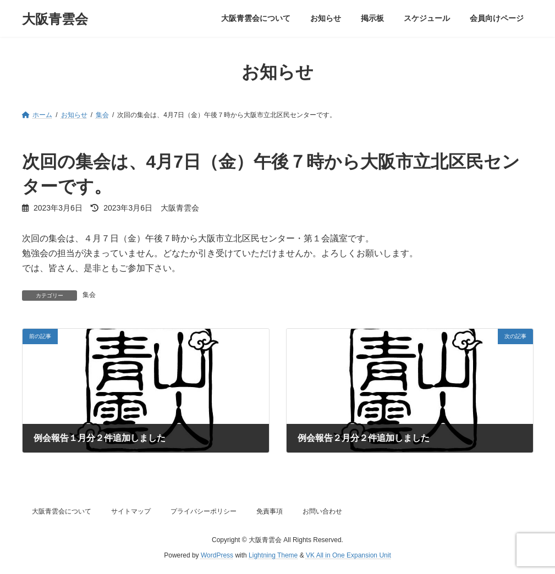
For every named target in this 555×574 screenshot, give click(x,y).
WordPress (217, 555)
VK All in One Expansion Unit (348, 555)
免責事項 (269, 511)
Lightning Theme (273, 555)
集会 (89, 295)
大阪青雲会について (61, 511)
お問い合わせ (322, 511)
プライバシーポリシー (204, 511)
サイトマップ (131, 511)
